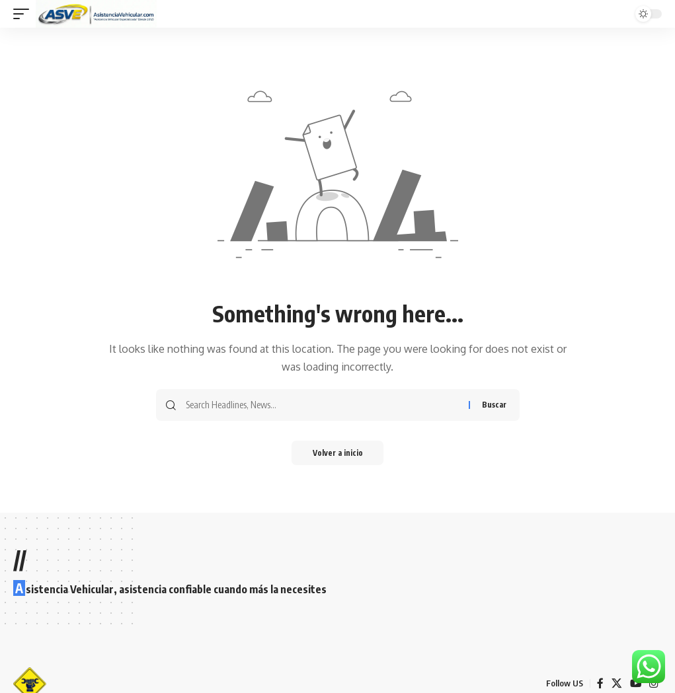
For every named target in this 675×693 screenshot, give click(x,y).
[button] (24, 14)
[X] (616, 683)
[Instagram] (654, 683)
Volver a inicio (337, 453)
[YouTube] (635, 683)
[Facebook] (599, 683)
